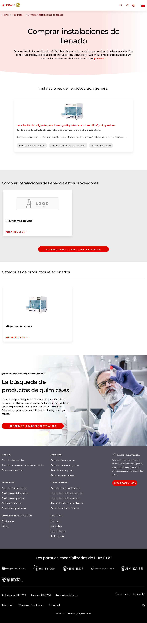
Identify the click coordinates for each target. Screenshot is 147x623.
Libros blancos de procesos (65, 498)
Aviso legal (7, 605)
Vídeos (5, 526)
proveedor (99, 58)
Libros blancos (58, 531)
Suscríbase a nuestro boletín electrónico (23, 465)
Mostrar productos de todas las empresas (73, 249)
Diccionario (8, 521)
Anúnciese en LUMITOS (14, 595)
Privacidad (54, 605)
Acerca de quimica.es (66, 595)
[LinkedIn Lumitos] (143, 605)
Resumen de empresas (62, 475)
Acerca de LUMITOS (41, 595)
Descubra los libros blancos (65, 488)
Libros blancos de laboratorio (66, 493)
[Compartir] (127, 5)
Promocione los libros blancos (67, 503)
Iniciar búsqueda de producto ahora (32, 425)
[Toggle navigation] (143, 6)
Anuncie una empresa (62, 470)
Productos (56, 526)
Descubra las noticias (13, 460)
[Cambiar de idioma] (134, 5)
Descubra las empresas (63, 460)
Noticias (55, 521)
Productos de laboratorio (15, 493)
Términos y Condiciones (31, 605)
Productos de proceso (13, 498)
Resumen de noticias (13, 470)
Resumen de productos (14, 508)
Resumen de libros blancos (65, 508)
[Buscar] (121, 5)
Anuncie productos (11, 503)
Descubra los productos (14, 488)
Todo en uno (57, 536)
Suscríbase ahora (124, 483)
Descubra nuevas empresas (65, 465)
